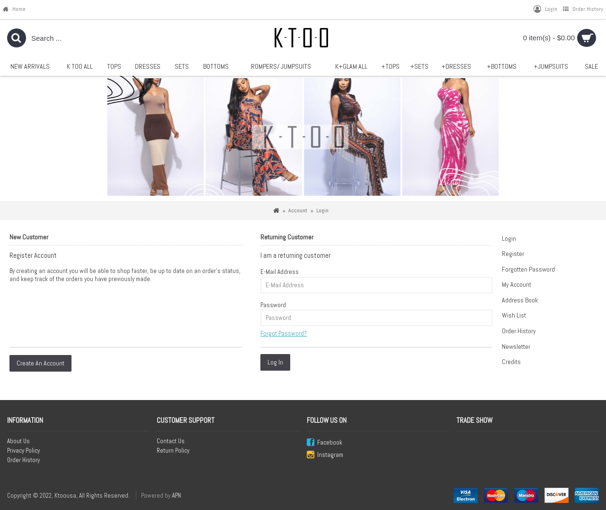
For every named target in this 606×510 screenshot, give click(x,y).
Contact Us (171, 441)
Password (273, 305)
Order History (519, 331)
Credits (511, 361)
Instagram (325, 455)
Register (513, 253)
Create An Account (40, 363)
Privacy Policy (23, 450)
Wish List (514, 315)
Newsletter (516, 346)
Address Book (520, 300)
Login (509, 238)
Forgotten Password (528, 269)
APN (176, 496)
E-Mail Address (279, 272)
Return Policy (173, 450)
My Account (516, 284)
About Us (18, 441)
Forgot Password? (283, 333)
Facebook (324, 443)
